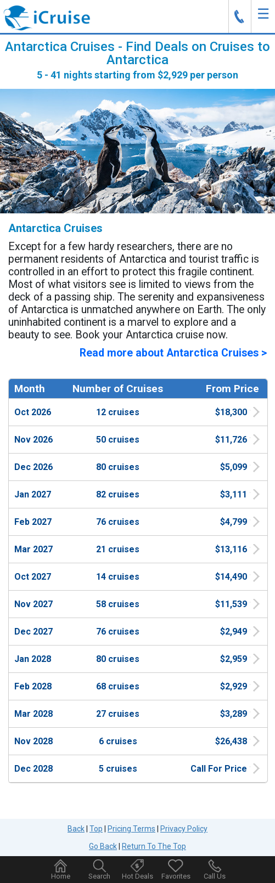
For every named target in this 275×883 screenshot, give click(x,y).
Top (96, 828)
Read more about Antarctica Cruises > (173, 353)
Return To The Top (154, 846)
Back (76, 828)
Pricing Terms (131, 828)
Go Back (103, 846)
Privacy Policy (183, 828)
